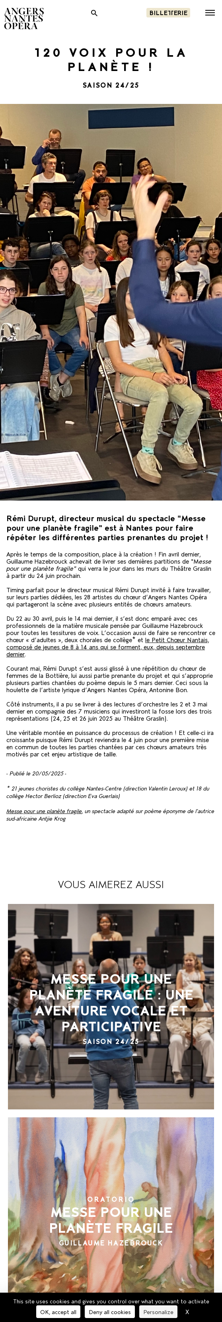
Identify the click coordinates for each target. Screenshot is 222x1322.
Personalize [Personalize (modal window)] (158, 1311)
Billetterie (168, 12)
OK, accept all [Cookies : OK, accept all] (58, 1311)
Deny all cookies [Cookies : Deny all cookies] (110, 1311)
